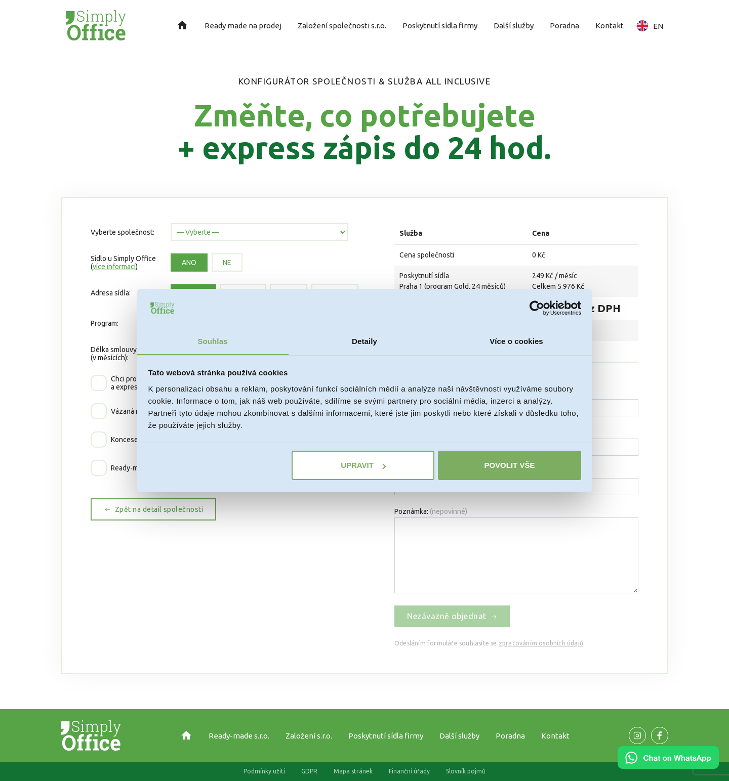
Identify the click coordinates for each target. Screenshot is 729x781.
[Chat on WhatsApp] (668, 765)
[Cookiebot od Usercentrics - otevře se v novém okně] (537, 308)
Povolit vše (509, 465)
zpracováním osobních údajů (541, 643)
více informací (114, 267)
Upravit (363, 465)
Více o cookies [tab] (516, 340)
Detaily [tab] (364, 340)
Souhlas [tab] (212, 340)
